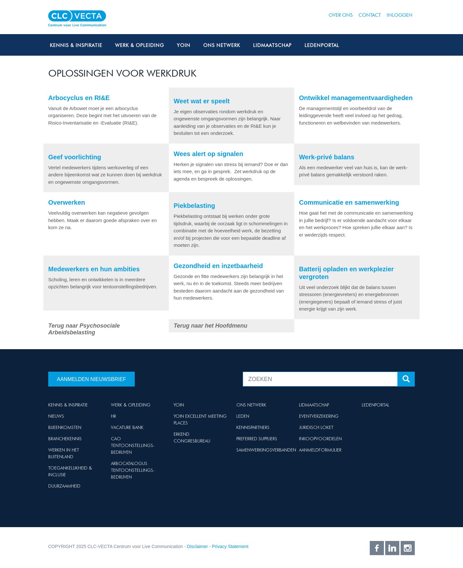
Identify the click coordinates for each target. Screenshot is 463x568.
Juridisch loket (316, 427)
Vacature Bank (127, 427)
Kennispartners (252, 427)
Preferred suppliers (256, 438)
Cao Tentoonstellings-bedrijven (133, 445)
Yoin (183, 45)
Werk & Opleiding (139, 45)
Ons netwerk (221, 45)
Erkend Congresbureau (192, 437)
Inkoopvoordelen (320, 438)
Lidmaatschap (272, 45)
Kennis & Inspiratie (76, 45)
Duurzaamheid (64, 486)
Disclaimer (197, 546)
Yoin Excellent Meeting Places (200, 419)
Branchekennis (65, 438)
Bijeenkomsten (64, 427)
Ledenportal (321, 45)
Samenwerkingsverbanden (266, 449)
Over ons (341, 15)
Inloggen (400, 15)
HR (113, 416)
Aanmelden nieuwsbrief (91, 379)
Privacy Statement (230, 546)
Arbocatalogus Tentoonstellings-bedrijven (133, 470)
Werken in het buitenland (63, 453)
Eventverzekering (319, 416)
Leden (242, 416)
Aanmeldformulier (320, 449)
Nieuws (56, 416)
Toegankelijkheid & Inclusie (70, 471)
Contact (370, 15)
